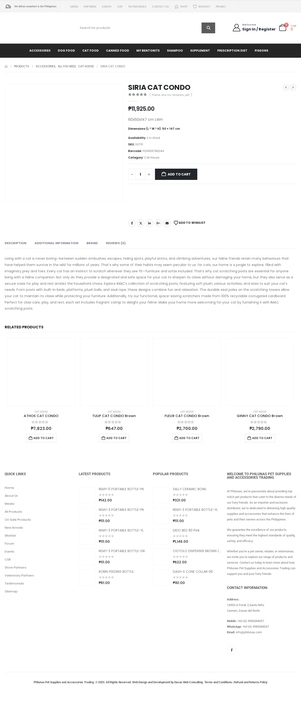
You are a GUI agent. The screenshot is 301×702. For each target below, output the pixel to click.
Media (74, 6)
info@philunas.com (249, 632)
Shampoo (175, 51)
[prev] (286, 87)
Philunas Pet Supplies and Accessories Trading (64, 682)
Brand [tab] (92, 243)
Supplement (200, 51)
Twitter (140, 223)
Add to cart (179, 174)
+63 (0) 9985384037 (251, 621)
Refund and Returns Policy (250, 682)
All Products (13, 512)
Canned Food (117, 51)
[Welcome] (254, 27)
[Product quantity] (140, 174)
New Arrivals (14, 528)
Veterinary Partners (19, 575)
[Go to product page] (41, 372)
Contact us (160, 6)
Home (9, 488)
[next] (293, 87)
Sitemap (11, 591)
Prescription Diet (232, 51)
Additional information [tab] (56, 243)
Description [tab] (15, 243)
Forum (9, 544)
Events (106, 6)
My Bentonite (148, 51)
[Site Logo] (25, 28)
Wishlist (201, 6)
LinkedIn (149, 223)
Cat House (151, 157)
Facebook (132, 223)
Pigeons (261, 51)
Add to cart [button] (43, 438)
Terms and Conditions (218, 682)
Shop (180, 6)
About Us (11, 496)
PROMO (221, 6)
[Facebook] (231, 650)
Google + (158, 223)
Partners (90, 6)
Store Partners (15, 567)
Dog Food (66, 51)
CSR (120, 6)
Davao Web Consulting (188, 682)
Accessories (40, 51)
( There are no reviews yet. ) (170, 95)
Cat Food (90, 51)
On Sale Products (18, 520)
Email (167, 223)
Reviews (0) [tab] (116, 243)
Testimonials (137, 6)
